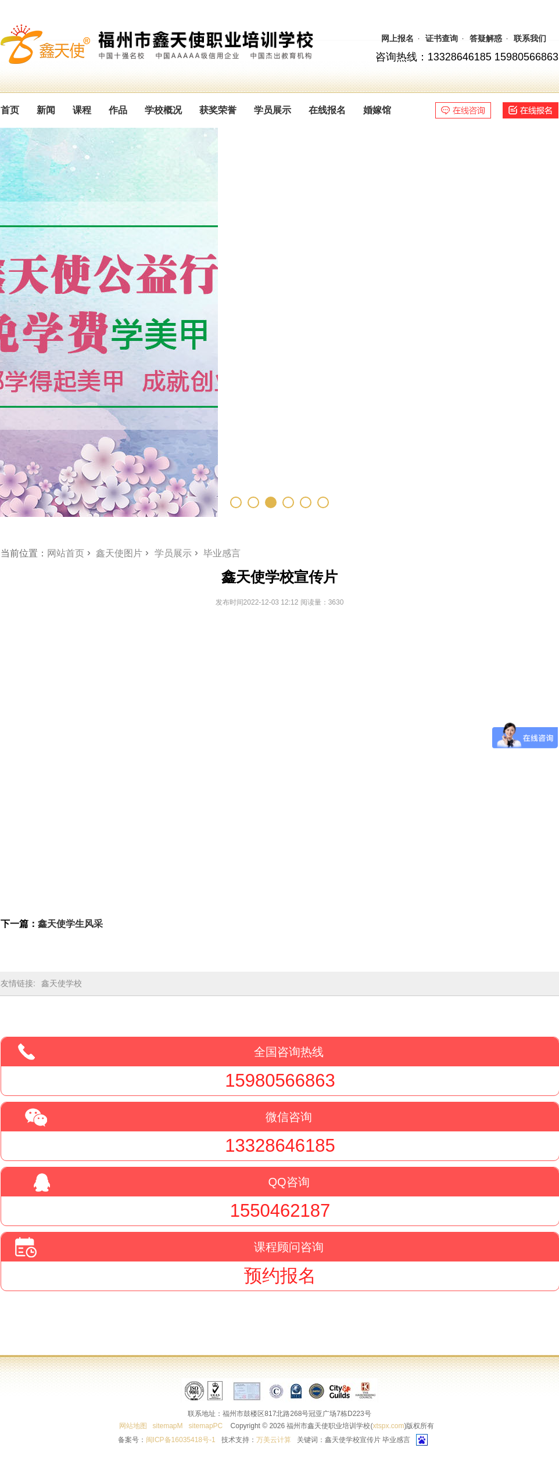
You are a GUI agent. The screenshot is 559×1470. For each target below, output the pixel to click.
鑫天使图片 (119, 553)
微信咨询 (289, 1116)
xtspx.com (388, 1426)
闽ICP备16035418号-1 (181, 1440)
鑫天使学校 (61, 983)
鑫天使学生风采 (70, 924)
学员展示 (173, 553)
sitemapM (168, 1426)
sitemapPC (206, 1426)
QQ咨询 (288, 1182)
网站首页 (65, 553)
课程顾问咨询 (289, 1247)
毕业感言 (222, 553)
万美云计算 (273, 1440)
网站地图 (133, 1426)
